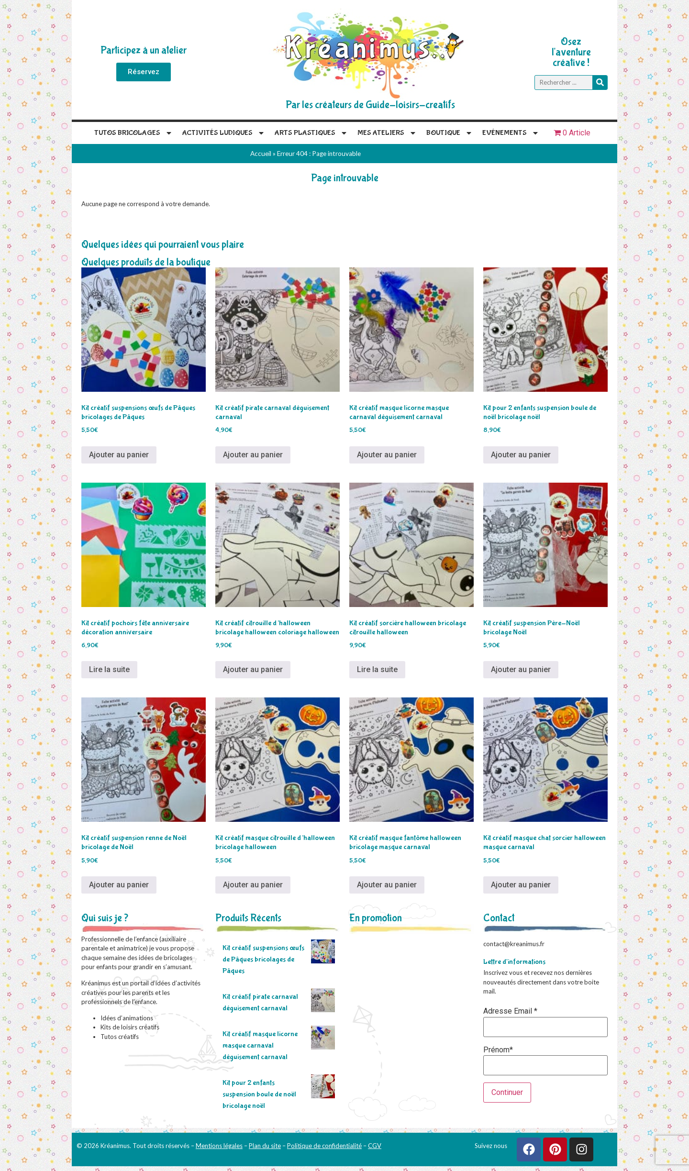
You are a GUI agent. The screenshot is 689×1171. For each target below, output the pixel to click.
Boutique (449, 133)
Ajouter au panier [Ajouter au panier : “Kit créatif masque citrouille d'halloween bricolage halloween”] (253, 884)
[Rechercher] (599, 82)
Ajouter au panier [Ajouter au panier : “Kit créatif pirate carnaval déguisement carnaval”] (253, 454)
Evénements (510, 133)
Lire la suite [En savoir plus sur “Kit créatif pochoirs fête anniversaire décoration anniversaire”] (109, 669)
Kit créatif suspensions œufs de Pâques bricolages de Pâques (263, 959)
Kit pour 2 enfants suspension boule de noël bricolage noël (259, 1094)
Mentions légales (219, 1145)
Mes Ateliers (387, 133)
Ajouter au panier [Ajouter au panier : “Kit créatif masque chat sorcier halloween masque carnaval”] (521, 884)
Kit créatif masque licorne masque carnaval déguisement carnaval (260, 1045)
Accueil (260, 153)
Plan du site (265, 1145)
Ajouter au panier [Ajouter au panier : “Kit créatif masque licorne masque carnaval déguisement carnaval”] (387, 454)
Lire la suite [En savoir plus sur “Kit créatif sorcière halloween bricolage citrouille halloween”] (377, 669)
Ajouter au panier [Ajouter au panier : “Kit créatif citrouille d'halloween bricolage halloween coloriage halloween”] (253, 669)
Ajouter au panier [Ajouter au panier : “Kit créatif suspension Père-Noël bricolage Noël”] (521, 669)
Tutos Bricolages (133, 133)
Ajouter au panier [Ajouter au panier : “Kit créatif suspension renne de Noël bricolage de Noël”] (119, 884)
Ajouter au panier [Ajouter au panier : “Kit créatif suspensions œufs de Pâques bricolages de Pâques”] (119, 454)
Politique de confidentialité (324, 1145)
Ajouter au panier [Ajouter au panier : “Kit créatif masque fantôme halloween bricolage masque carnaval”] (387, 884)
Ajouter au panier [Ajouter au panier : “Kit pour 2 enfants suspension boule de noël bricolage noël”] (521, 454)
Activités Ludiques (223, 133)
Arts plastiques (311, 133)
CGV (374, 1145)
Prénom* (498, 1050)
